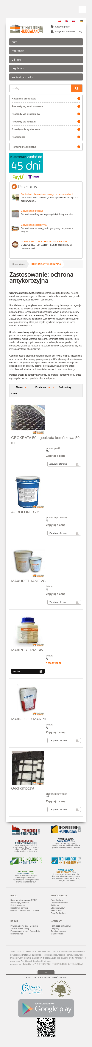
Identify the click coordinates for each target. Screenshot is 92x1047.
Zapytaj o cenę (56, 455)
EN (66, 21)
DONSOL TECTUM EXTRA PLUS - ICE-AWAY (44, 241)
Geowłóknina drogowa (32, 211)
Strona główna (18, 264)
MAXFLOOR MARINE (29, 719)
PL (59, 21)
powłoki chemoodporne (42, 378)
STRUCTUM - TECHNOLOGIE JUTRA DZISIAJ (60, 964)
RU (74, 21)
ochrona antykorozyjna (46, 264)
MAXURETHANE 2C (28, 581)
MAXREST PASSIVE (28, 650)
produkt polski (53, 448)
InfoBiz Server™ (28, 964)
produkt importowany (56, 517)
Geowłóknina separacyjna (33, 225)
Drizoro (49, 586)
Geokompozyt (22, 788)
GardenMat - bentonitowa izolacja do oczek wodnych (47, 194)
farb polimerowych (32, 335)
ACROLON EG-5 (25, 512)
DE (81, 21)
